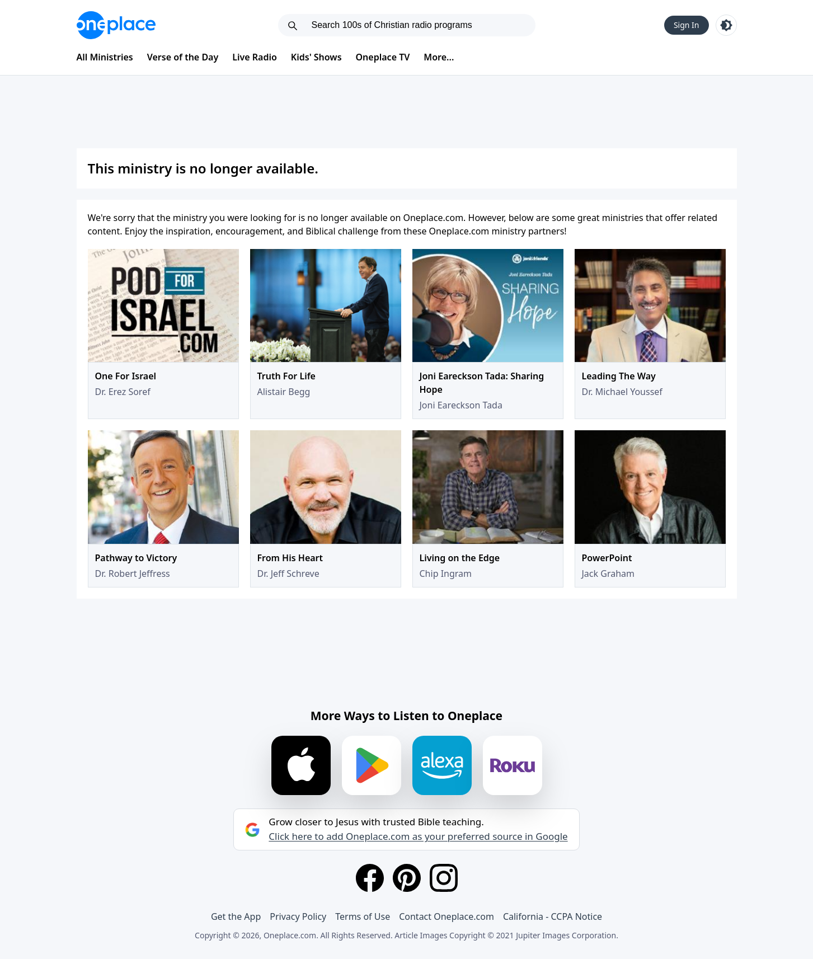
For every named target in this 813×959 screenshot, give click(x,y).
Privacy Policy (298, 916)
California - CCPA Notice (552, 916)
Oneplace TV (383, 57)
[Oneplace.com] (116, 25)
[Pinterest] (407, 878)
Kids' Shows (316, 57)
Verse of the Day (183, 57)
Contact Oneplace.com (446, 916)
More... (439, 57)
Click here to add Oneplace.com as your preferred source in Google (418, 836)
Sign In (686, 25)
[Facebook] (370, 878)
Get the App (236, 916)
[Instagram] (444, 878)
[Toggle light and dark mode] (726, 25)
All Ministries (105, 57)
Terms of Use (362, 916)
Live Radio (254, 57)
